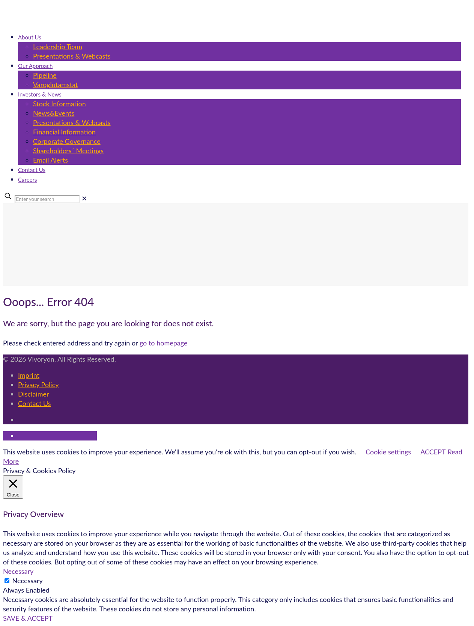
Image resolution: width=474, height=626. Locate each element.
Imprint (28, 375)
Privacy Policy (38, 384)
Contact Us (34, 403)
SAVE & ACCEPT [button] (28, 618)
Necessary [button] (18, 571)
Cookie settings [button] (388, 452)
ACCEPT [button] (432, 452)
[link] (84, 198)
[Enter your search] (47, 199)
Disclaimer (33, 394)
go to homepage (164, 343)
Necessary (27, 580)
